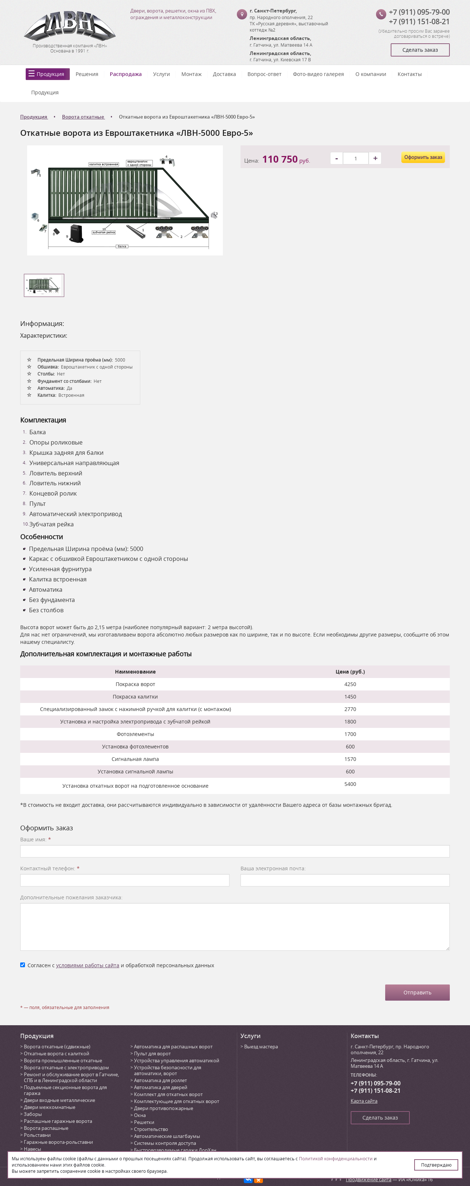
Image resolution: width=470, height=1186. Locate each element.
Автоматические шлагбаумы (167, 1136)
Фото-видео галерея (318, 73)
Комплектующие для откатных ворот (176, 1101)
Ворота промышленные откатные (63, 1060)
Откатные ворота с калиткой (56, 1053)
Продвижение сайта (368, 1179)
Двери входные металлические (59, 1100)
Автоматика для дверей (160, 1087)
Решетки (144, 1122)
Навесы (32, 1149)
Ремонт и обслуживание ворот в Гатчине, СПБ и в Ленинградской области (71, 1077)
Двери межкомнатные (49, 1107)
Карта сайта (364, 1101)
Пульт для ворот (152, 1053)
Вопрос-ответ (264, 73)
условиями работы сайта (87, 965)
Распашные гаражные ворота (58, 1121)
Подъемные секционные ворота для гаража (65, 1090)
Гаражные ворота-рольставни (58, 1142)
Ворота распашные (46, 1128)
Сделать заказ (420, 49)
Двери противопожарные (163, 1108)
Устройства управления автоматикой (176, 1060)
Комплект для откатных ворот (168, 1094)
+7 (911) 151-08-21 (419, 21)
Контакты (410, 73)
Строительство (151, 1129)
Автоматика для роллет (160, 1080)
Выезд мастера (261, 1046)
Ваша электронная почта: (273, 868)
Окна (140, 1115)
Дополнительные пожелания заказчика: (71, 897)
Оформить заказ (423, 157)
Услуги (161, 73)
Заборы (33, 1114)
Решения (87, 73)
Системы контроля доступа (165, 1143)
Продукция (50, 73)
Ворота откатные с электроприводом (66, 1067)
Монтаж (191, 73)
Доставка (224, 73)
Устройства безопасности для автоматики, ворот (167, 1070)
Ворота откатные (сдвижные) (57, 1046)
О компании (370, 73)
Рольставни (37, 1135)
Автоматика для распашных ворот (173, 1046)
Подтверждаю (436, 1165)
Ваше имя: (35, 839)
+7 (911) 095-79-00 (419, 12)
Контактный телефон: (50, 868)
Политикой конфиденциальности (336, 1158)
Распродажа (126, 73)
